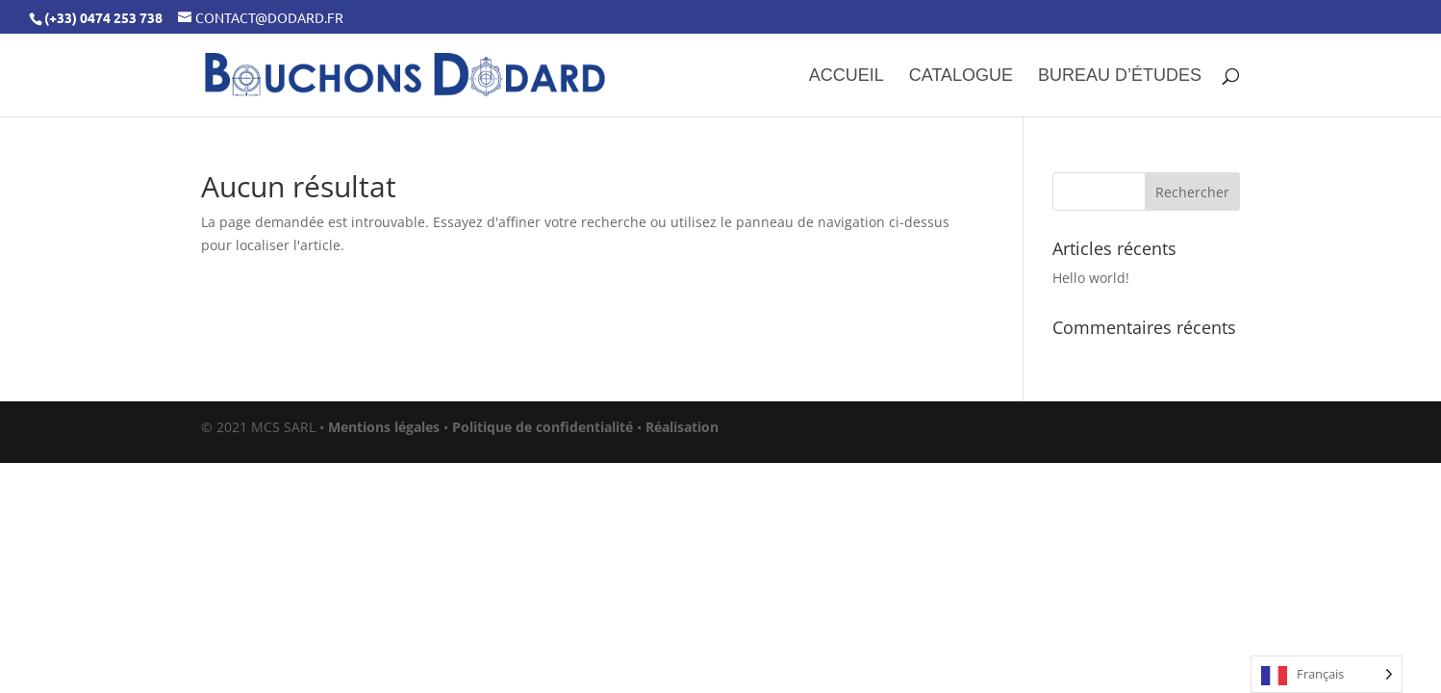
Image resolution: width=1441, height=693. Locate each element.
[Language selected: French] (1327, 674)
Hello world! (1090, 278)
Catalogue (961, 76)
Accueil (846, 76)
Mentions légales (384, 427)
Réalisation (682, 427)
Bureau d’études (1119, 76)
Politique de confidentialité (542, 427)
